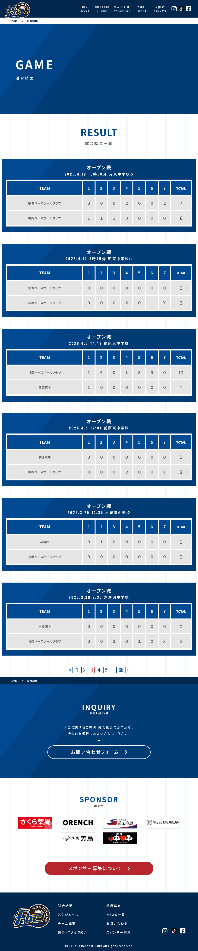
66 (121, 670)
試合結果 (32, 21)
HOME (13, 21)
